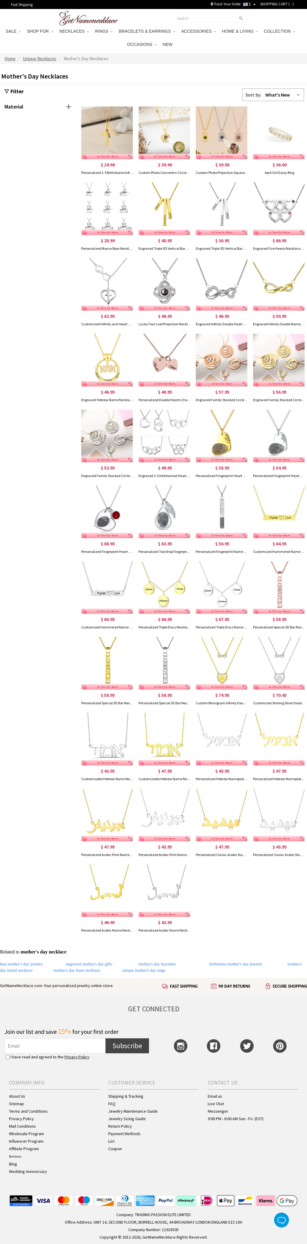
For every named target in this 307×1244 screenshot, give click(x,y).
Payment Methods (124, 1133)
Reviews (15, 1156)
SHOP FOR (40, 31)
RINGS (103, 31)
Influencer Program (26, 1141)
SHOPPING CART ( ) (277, 4)
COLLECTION (279, 31)
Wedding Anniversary (28, 1171)
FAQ (111, 1103)
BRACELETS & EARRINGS (147, 31)
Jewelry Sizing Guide (127, 1118)
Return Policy (120, 1126)
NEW (168, 44)
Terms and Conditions (28, 1111)
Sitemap (16, 1103)
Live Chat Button (281, 1220)
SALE (13, 31)
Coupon (115, 1148)
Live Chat (216, 1103)
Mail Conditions (22, 1126)
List (111, 1141)
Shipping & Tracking (125, 1096)
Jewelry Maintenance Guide (133, 1111)
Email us (215, 1096)
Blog (13, 1164)
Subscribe (127, 1045)
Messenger (218, 1111)
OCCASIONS (141, 44)
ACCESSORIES (198, 31)
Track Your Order (226, 4)
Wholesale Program (26, 1133)
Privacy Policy (76, 1057)
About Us (17, 1096)
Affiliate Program (24, 1148)
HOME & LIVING (240, 31)
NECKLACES (74, 31)
